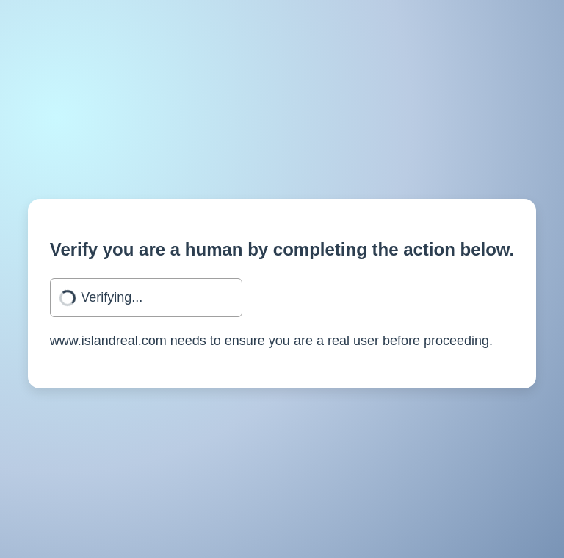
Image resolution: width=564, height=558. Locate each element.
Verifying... (111, 297)
